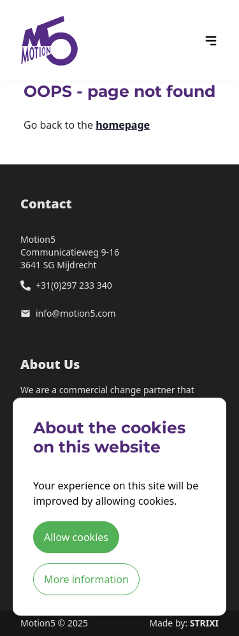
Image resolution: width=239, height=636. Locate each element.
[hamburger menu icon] (211, 40)
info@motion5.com (76, 313)
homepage (123, 125)
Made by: (184, 623)
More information (86, 579)
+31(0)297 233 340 (74, 285)
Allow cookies (76, 537)
